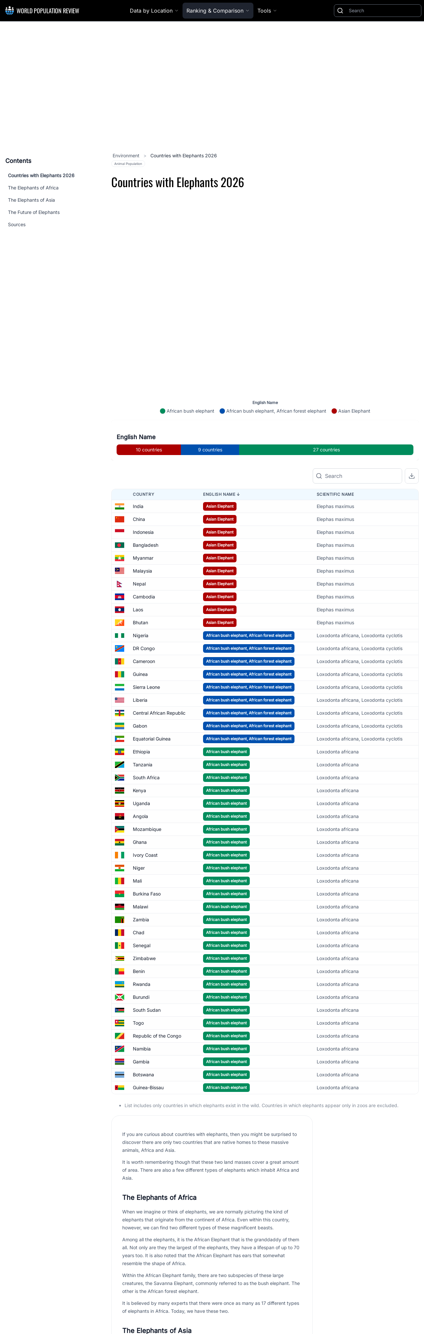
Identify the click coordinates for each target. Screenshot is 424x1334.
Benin (139, 945)
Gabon (140, 700)
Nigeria (140, 609)
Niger (139, 842)
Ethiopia (141, 726)
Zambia (141, 894)
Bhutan (140, 596)
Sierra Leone (146, 661)
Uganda (141, 777)
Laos (138, 584)
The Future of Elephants (34, 212)
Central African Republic (159, 687)
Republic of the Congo (157, 1010)
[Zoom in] (411, 265)
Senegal (141, 919)
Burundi (141, 971)
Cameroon (144, 635)
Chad (138, 906)
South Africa (146, 751)
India (138, 480)
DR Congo (144, 622)
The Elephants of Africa (33, 187)
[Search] (383, 11)
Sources (17, 224)
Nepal (139, 558)
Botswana (143, 1049)
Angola (140, 790)
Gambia (141, 1036)
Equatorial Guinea (152, 713)
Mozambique (147, 803)
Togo (138, 997)
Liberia (140, 674)
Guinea (140, 648)
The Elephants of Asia (31, 200)
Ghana (140, 816)
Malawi (140, 881)
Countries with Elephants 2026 (41, 175)
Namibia (142, 1023)
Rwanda (141, 958)
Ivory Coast (145, 829)
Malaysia (142, 545)
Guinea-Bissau (148, 1061)
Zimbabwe (144, 932)
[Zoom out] (411, 282)
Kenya (139, 764)
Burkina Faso (147, 868)
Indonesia (143, 506)
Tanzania (142, 739)
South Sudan (147, 984)
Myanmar (143, 532)
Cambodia (144, 571)
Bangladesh (145, 519)
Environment (127, 155)
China (139, 493)
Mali (137, 855)
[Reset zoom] (411, 300)
